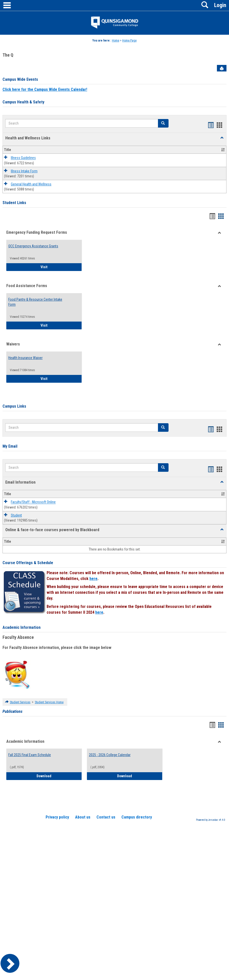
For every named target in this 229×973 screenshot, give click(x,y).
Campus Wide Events (20, 79)
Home (115, 40)
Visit (61, 266)
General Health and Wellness (31, 184)
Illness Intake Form (24, 171)
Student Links (14, 202)
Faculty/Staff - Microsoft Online (33, 502)
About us (82, 817)
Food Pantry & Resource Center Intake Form (35, 301)
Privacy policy (57, 817)
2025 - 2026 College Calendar (109, 755)
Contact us (105, 817)
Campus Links (14, 406)
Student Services (20, 702)
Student (16, 515)
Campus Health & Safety (23, 102)
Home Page (129, 40)
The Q (8, 55)
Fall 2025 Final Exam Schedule (29, 755)
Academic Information (22, 627)
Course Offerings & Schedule (28, 562)
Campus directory (136, 817)
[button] (222, 137)
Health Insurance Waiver (25, 358)
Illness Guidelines (23, 158)
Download (59, 775)
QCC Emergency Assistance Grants (33, 246)
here (93, 578)
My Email (10, 446)
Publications (12, 711)
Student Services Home (49, 702)
